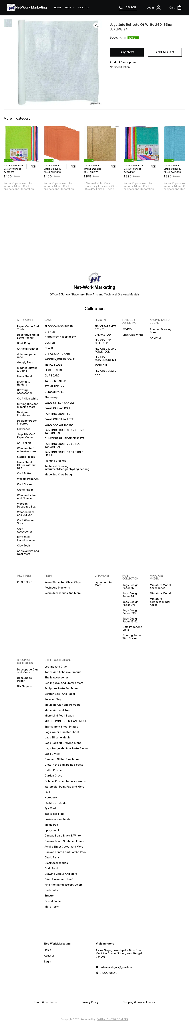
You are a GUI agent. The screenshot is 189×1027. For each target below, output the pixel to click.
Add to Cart (164, 52)
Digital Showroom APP (112, 1019)
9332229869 (108, 972)
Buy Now (127, 52)
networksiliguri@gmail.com (117, 967)
